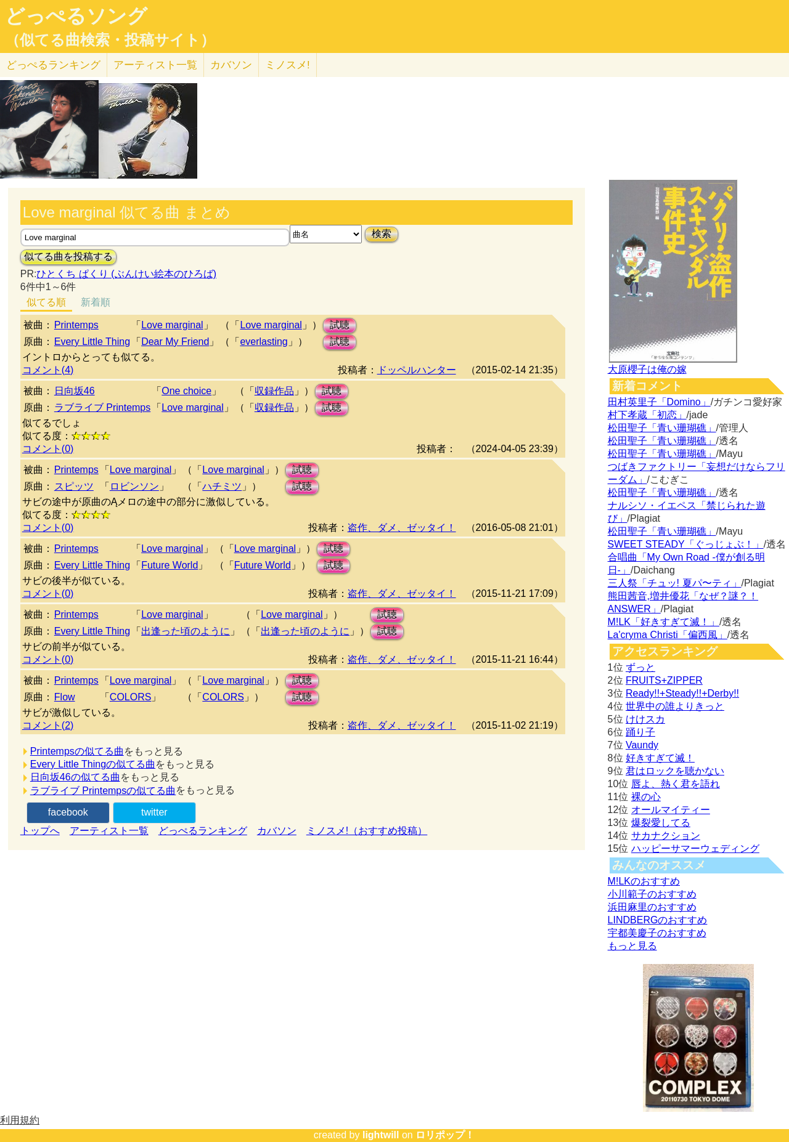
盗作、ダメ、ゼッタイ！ (402, 527)
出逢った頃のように (185, 631)
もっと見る (632, 946)
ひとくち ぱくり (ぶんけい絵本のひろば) (126, 274)
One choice (186, 391)
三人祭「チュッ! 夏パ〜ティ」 (675, 583)
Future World (169, 565)
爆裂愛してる (660, 822)
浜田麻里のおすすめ (652, 907)
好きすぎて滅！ (660, 758)
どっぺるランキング (202, 830)
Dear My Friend (175, 341)
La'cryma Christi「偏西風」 (667, 635)
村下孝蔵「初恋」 (647, 415)
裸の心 (646, 797)
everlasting (263, 341)
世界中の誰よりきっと (675, 706)
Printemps (76, 325)
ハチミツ (222, 486)
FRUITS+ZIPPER (664, 680)
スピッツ (74, 486)
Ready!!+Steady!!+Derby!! (682, 693)
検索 (381, 234)
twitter (154, 812)
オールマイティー (670, 809)
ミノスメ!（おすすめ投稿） (366, 830)
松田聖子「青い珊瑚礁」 (662, 428)
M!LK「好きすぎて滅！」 (663, 622)
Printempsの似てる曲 (77, 751)
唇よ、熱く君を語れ (675, 784)
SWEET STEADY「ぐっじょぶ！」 (686, 544)
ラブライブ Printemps (102, 407)
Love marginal (172, 325)
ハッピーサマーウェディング (695, 848)
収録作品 (274, 391)
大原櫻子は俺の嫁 (647, 369)
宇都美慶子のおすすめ (657, 933)
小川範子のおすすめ (652, 894)
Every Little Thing (92, 341)
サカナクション (665, 835)
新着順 (95, 302)
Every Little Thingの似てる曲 (92, 764)
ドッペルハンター (416, 370)
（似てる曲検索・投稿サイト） (110, 40)
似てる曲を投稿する (68, 256)
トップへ (40, 830)
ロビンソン (134, 486)
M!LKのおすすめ (644, 881)
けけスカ (645, 719)
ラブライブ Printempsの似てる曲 (103, 790)
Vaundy (642, 745)
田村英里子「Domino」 (659, 402)
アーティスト (155, 65)
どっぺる (53, 65)
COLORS (131, 697)
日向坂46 (74, 391)
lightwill (380, 1135)
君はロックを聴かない (675, 771)
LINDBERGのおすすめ (658, 920)
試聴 (340, 325)
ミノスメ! (287, 65)
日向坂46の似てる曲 (75, 777)
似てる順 (46, 302)
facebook (68, 812)
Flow (64, 697)
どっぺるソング (76, 16)
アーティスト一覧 (109, 830)
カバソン (231, 65)
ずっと (640, 667)
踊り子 (640, 732)
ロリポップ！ (445, 1135)
